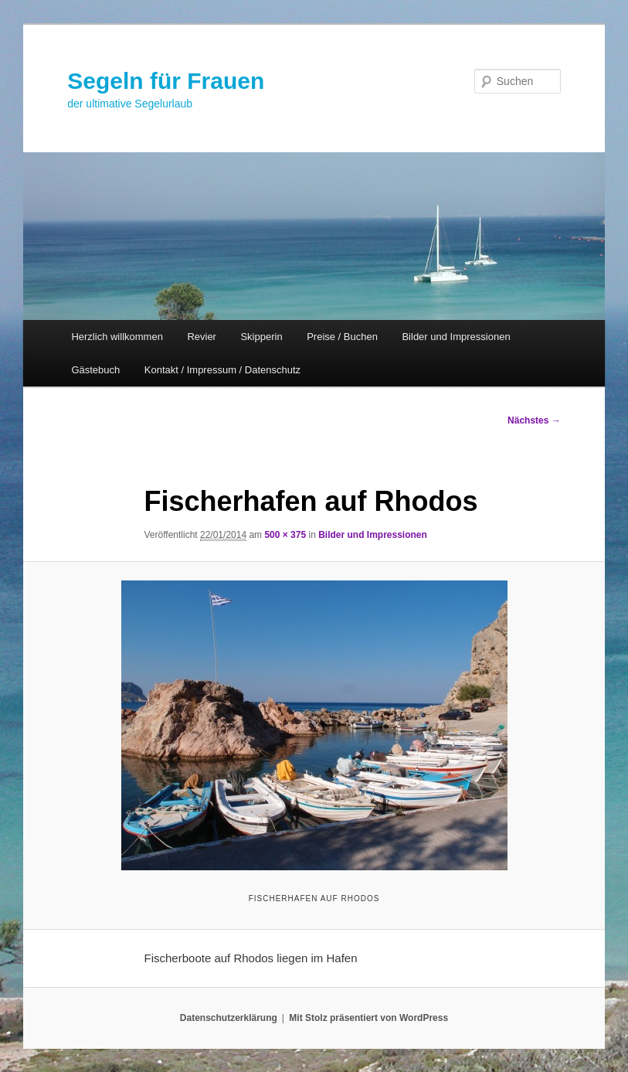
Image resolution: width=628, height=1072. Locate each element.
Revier (201, 336)
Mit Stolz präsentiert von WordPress (368, 1017)
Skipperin (261, 336)
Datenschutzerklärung (228, 1017)
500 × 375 (285, 534)
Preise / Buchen (342, 336)
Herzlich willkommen (116, 336)
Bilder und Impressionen (456, 336)
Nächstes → (534, 420)
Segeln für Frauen (165, 81)
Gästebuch (95, 370)
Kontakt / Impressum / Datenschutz (222, 370)
